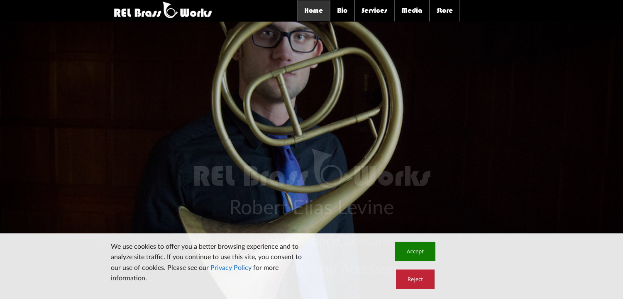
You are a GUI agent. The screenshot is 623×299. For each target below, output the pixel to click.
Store (445, 10)
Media (412, 10)
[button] (415, 251)
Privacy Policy (231, 268)
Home (313, 10)
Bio (342, 10)
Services (374, 10)
